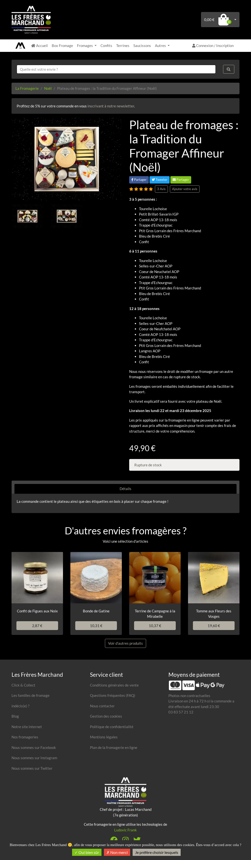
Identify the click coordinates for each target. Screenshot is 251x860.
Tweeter (159, 180)
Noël (48, 88)
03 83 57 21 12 (180, 712)
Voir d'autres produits (125, 643)
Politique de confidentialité (111, 726)
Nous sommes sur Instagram (34, 758)
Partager (139, 180)
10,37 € (155, 625)
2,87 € (37, 625)
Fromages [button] (85, 45)
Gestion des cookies (106, 716)
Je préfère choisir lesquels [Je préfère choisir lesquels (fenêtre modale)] (156, 852)
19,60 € (214, 625)
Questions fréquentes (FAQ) (112, 695)
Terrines (122, 45)
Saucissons (142, 45)
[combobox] (116, 69)
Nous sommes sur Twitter (32, 768)
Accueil (39, 45)
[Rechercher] (228, 69)
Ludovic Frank (125, 830)
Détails (125, 488)
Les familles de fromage (31, 695)
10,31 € (96, 625)
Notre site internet (27, 726)
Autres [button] (161, 45)
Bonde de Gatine (96, 611)
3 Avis (161, 189)
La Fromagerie (27, 88)
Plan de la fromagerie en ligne (113, 747)
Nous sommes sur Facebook (34, 747)
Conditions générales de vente (114, 685)
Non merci (117, 852)
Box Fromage (62, 45)
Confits (106, 45)
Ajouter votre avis (184, 189)
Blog (15, 716)
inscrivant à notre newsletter (111, 106)
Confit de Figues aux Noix (37, 611)
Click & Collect (23, 685)
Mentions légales (104, 737)
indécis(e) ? (20, 706)
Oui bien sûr (87, 852)
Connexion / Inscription (213, 45)
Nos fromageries (25, 737)
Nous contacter (102, 706)
